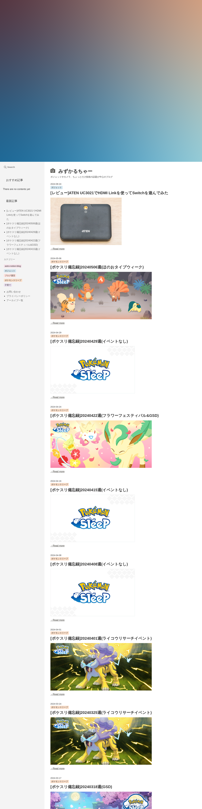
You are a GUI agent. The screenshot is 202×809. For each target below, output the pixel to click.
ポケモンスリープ (59, 261)
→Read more (57, 249)
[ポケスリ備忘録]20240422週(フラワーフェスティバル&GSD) (104, 415)
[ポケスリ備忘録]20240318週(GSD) (81, 787)
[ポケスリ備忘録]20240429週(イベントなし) (89, 341)
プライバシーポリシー (18, 296)
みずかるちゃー (71, 171)
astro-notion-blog (13, 266)
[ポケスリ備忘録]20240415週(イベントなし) (89, 490)
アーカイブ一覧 (15, 300)
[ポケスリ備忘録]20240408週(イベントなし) (89, 564)
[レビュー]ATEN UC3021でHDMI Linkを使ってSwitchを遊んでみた (109, 193)
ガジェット (56, 187)
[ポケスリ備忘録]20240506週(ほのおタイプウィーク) (97, 267)
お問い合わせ (14, 292)
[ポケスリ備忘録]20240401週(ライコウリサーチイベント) (101, 638)
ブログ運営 (10, 275)
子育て (8, 285)
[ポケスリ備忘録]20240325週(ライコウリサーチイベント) (101, 712)
